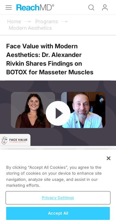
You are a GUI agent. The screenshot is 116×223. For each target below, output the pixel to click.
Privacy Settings (58, 201)
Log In (105, 7)
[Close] (108, 162)
